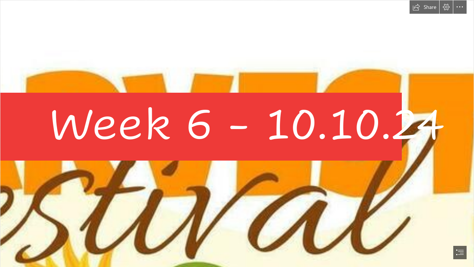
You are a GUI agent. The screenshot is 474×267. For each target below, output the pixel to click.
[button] (424, 7)
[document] (237, 133)
